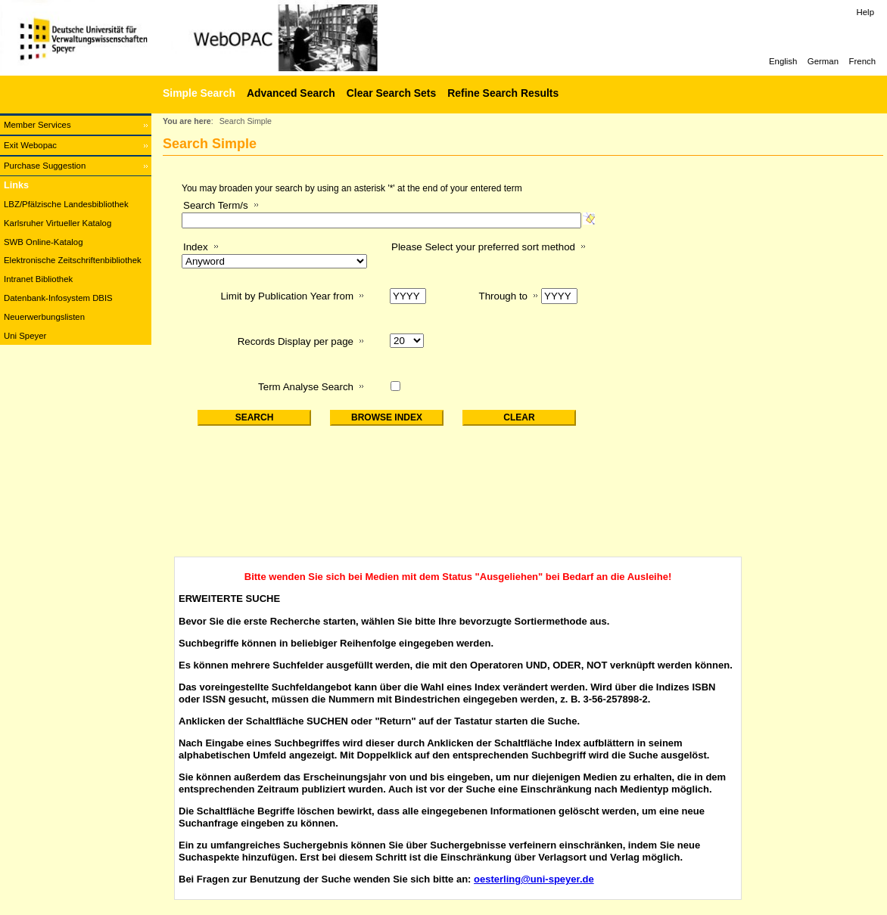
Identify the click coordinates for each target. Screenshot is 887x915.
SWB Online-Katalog (43, 242)
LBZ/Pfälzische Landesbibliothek (66, 204)
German (823, 61)
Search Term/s (215, 205)
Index (195, 247)
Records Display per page (295, 341)
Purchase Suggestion (45, 165)
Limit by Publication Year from (286, 296)
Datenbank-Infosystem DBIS (58, 297)
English (783, 61)
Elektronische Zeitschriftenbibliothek (73, 260)
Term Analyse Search (305, 386)
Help (865, 12)
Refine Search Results (503, 93)
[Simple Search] (197, 93)
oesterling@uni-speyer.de (534, 879)
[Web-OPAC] (227, 38)
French (862, 61)
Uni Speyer (25, 335)
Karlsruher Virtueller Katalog (57, 223)
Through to (503, 296)
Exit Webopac (30, 145)
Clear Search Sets (391, 93)
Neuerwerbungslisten (44, 316)
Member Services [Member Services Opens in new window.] (37, 124)
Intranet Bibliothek (38, 279)
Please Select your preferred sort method (483, 247)
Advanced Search (291, 93)
